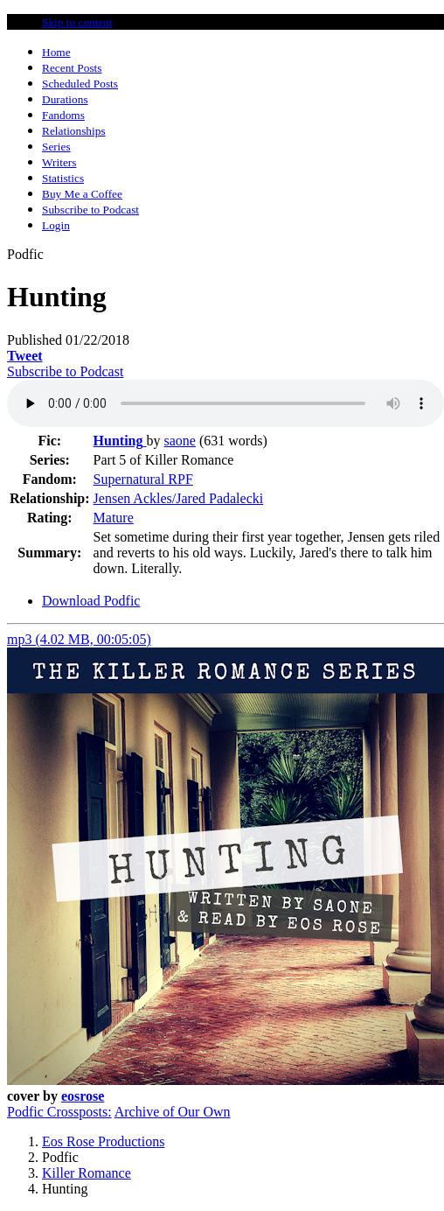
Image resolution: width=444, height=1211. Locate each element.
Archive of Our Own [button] (172, 1111)
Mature (114, 517)
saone (180, 440)
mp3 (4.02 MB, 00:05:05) (79, 639)
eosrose (82, 1095)
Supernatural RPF (143, 479)
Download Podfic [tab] (91, 600)
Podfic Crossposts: (59, 1111)
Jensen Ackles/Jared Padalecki (179, 498)
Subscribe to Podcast (65, 371)
